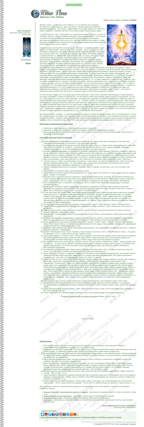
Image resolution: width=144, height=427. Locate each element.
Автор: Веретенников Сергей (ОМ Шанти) (119, 405)
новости (133, 424)
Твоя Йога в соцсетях (106, 417)
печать (117, 20)
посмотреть (126, 277)
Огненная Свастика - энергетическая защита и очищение (66, 392)
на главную (124, 424)
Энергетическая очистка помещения (58, 396)
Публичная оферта (89, 417)
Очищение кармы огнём (53, 398)
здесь (73, 347)
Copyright (98, 424)
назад (106, 20)
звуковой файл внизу (59, 151)
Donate (118, 417)
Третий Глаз (65, 363)
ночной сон (66, 369)
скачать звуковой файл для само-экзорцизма (80, 296)
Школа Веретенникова (49, 417)
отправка (125, 20)
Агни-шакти (48, 400)
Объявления (26, 60)
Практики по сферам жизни (70, 417)
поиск (111, 20)
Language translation (74, 5)
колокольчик (115, 183)
